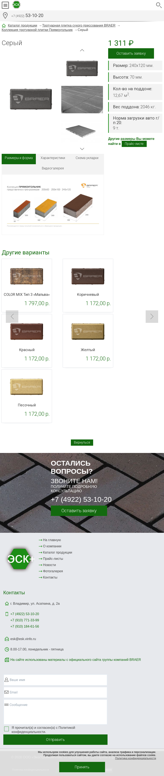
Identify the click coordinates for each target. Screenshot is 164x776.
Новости (49, 565)
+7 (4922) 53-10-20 (81, 499)
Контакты (50, 577)
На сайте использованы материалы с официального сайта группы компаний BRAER (75, 659)
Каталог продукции (22, 25)
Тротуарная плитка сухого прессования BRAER (79, 25)
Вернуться (82, 442)
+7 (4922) (24, 614)
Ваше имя (17, 680)
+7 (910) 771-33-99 (24, 620)
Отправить (55, 739)
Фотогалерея (53, 571)
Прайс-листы (53, 558)
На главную (52, 540)
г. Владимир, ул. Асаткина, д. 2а (35, 603)
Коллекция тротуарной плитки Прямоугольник (37, 30)
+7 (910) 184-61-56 (24, 626)
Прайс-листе (134, 144)
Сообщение (19, 705)
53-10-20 (27, 16)
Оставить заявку (131, 53)
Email (14, 692)
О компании (52, 546)
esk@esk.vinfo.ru (23, 639)
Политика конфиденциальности (135, 758)
